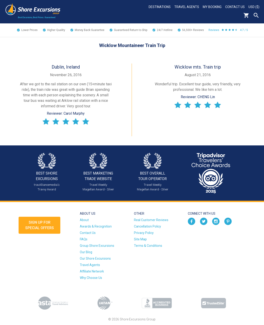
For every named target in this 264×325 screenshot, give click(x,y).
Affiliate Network (92, 271)
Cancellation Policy (147, 226)
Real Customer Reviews (151, 220)
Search (256, 15)
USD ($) (253, 7)
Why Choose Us (91, 278)
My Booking (212, 7)
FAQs (83, 239)
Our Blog (86, 252)
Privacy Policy (144, 233)
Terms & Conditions (148, 245)
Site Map (140, 239)
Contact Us (235, 7)
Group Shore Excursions (97, 245)
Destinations (160, 7)
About (84, 220)
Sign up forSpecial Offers (39, 225)
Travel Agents (186, 7)
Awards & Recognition (96, 226)
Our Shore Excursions (95, 258)
